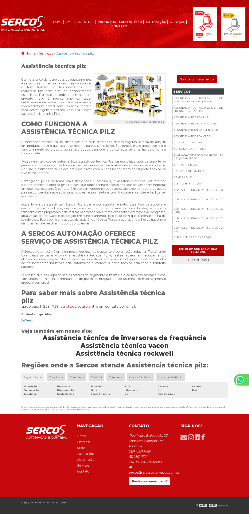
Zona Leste (115, 377)
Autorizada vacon (188, 142)
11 (198, 260)
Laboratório (130, 22)
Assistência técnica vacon (193, 136)
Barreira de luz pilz (189, 170)
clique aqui (75, 306)
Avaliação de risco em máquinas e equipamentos (198, 157)
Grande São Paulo (140, 377)
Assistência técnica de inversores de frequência (198, 100)
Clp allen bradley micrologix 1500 (198, 229)
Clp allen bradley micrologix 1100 (198, 201)
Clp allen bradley (187, 183)
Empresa (73, 22)
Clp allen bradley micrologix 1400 (198, 220)
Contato (119, 26)
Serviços (177, 22)
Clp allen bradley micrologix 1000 (198, 191)
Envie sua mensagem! (149, 481)
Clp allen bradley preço (192, 237)
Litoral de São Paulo (170, 377)
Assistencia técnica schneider (196, 129)
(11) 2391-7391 (138, 457)
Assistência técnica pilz (191, 117)
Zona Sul (96, 377)
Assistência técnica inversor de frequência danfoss (198, 109)
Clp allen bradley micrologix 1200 (198, 210)
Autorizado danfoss (189, 148)
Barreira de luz (186, 164)
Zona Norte (56, 377)
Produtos (107, 22)
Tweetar (27, 320)
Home (57, 22)
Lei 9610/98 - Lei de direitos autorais (70, 409)
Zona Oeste (77, 377)
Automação (155, 22)
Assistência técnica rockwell (196, 123)
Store (89, 22)
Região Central (33, 377)
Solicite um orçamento (197, 79)
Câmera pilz (183, 177)
